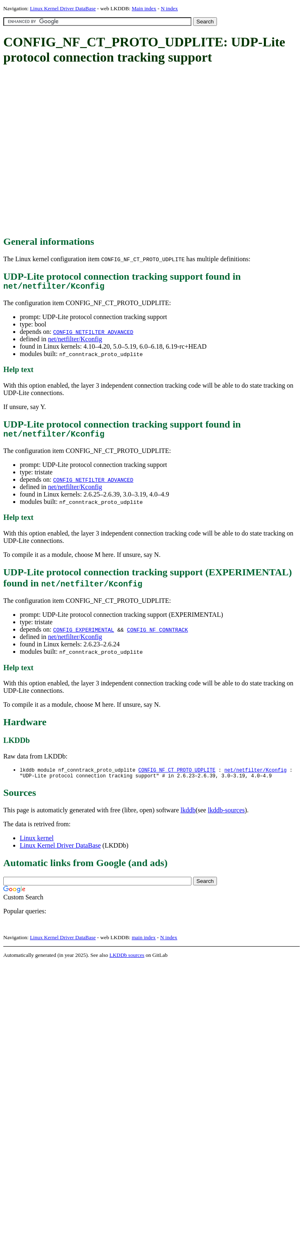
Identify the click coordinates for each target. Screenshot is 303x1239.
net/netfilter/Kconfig (75, 341)
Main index (144, 8)
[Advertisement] (77, 151)
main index (144, 943)
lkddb (188, 815)
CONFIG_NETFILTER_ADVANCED (93, 334)
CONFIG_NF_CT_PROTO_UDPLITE (176, 774)
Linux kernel (37, 843)
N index (169, 8)
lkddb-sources (226, 815)
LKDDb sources (127, 961)
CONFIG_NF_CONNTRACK (157, 633)
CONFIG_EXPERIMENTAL (83, 633)
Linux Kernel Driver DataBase (63, 8)
